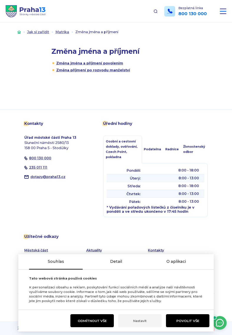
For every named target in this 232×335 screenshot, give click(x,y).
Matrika (62, 32)
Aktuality (94, 250)
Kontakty (156, 250)
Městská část (36, 250)
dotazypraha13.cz (47, 177)
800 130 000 (192, 13)
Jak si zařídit (38, 32)
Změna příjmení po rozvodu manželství (93, 70)
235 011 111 (38, 167)
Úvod (19, 32)
